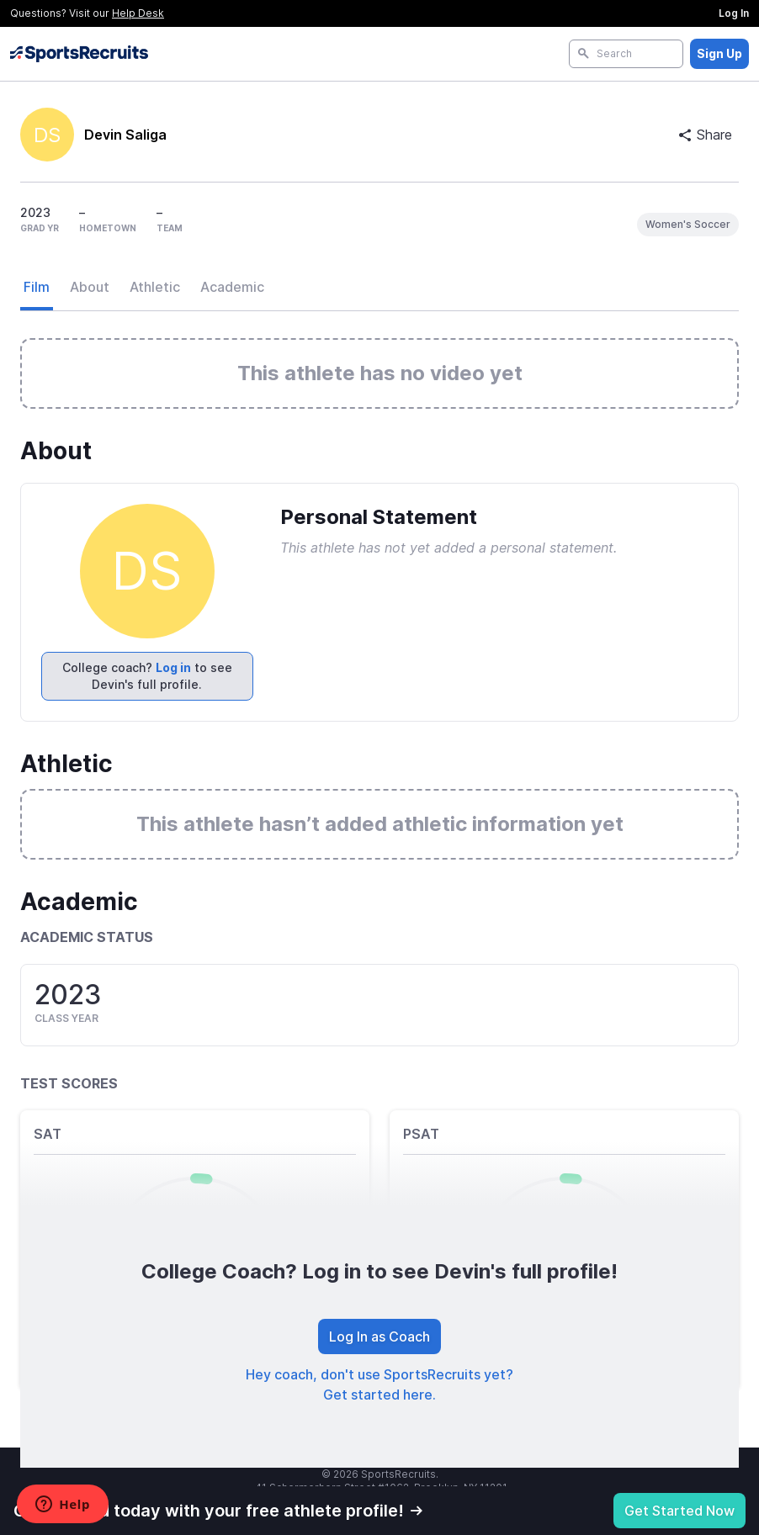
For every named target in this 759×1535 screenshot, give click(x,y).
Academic (232, 286)
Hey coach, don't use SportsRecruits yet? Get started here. (379, 1384)
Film (37, 286)
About (89, 286)
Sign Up (719, 53)
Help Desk (138, 13)
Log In (734, 13)
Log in (173, 667)
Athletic (155, 286)
